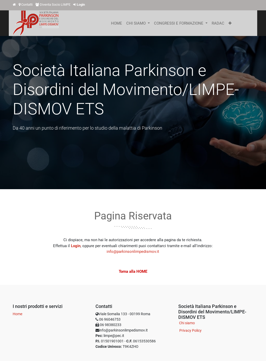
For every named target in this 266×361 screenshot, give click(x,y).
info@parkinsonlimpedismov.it (133, 251)
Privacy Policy (190, 330)
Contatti (27, 4)
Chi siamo (187, 323)
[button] (230, 23)
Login (75, 246)
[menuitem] (116, 23)
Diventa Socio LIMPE (55, 4)
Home (17, 314)
